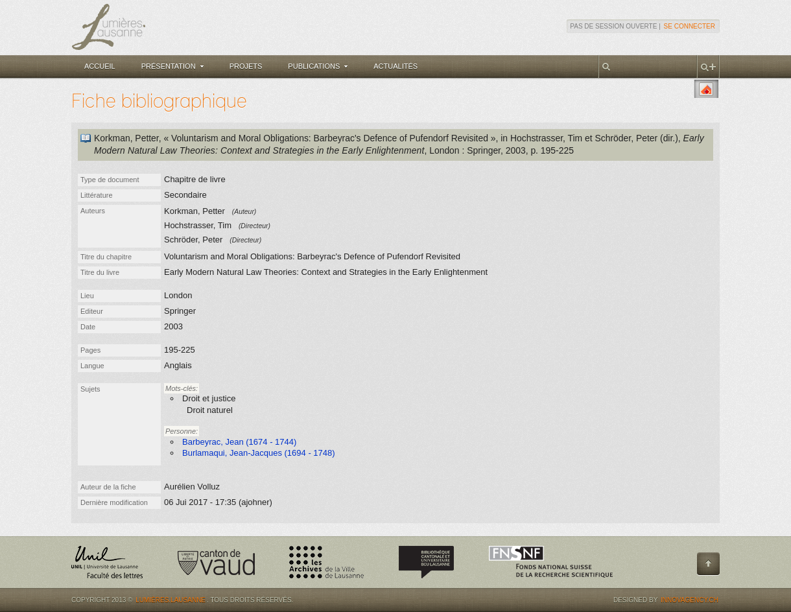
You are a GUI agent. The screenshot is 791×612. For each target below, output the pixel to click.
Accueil (99, 66)
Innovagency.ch (689, 600)
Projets (246, 66)
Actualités (395, 66)
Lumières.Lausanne (171, 600)
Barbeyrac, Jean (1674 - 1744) (239, 442)
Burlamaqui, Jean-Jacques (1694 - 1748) (258, 453)
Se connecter (689, 26)
